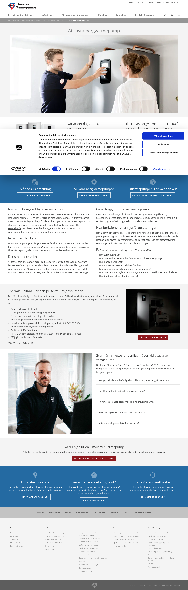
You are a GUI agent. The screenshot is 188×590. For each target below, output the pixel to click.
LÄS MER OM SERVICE (94, 500)
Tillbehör (82, 561)
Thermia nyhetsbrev (142, 512)
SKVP (126, 512)
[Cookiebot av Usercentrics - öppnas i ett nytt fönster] (19, 40)
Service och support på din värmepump (159, 543)
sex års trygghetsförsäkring (110, 221)
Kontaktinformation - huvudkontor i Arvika (162, 559)
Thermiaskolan (82, 512)
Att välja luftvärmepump (54, 533)
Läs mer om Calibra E (152, 337)
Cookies (142, 585)
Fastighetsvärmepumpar (89, 548)
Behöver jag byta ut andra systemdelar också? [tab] (122, 412)
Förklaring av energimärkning (160, 551)
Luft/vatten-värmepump (54, 536)
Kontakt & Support (155, 528)
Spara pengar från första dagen (126, 542)
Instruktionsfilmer (155, 548)
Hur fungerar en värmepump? (125, 533)
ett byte (93, 147)
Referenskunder (119, 546)
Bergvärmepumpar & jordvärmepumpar (87, 534)
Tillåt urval (163, 15)
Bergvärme (14, 533)
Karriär (68, 512)
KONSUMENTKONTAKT (153, 497)
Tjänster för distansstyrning (90, 564)
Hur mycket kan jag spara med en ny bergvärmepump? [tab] (126, 401)
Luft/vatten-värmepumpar (89, 538)
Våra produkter (164, 143)
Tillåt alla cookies (163, 7)
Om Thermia (99, 512)
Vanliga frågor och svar (157, 536)
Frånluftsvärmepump (53, 539)
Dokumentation (85, 571)
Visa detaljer (159, 40)
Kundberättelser (17, 546)
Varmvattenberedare (87, 551)
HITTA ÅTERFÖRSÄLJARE (35, 497)
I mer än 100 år (159, 133)
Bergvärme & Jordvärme (20, 528)
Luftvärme (49, 528)
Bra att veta (15, 542)
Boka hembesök (104, 156)
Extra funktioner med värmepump (93, 558)
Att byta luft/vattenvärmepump (94, 459)
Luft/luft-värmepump (53, 542)
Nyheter (40, 512)
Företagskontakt (154, 567)
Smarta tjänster (85, 568)
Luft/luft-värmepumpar (88, 545)
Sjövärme (14, 539)
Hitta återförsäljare (155, 539)
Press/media (54, 512)
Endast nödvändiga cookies (163, 23)
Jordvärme (14, 536)
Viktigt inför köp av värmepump (126, 536)
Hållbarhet (114, 512)
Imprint (177, 585)
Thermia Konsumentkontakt (159, 533)
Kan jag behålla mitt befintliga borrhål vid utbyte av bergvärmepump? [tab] (134, 380)
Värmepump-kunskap (122, 528)
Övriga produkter (86, 555)
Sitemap (133, 585)
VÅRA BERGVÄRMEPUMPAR (94, 195)
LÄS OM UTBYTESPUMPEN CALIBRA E (152, 195)
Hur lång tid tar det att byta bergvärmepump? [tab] (122, 391)
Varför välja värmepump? (123, 539)
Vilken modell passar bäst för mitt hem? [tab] (119, 423)
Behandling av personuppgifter (159, 585)
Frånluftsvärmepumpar (88, 541)
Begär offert (82, 156)
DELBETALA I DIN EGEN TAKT (35, 195)
